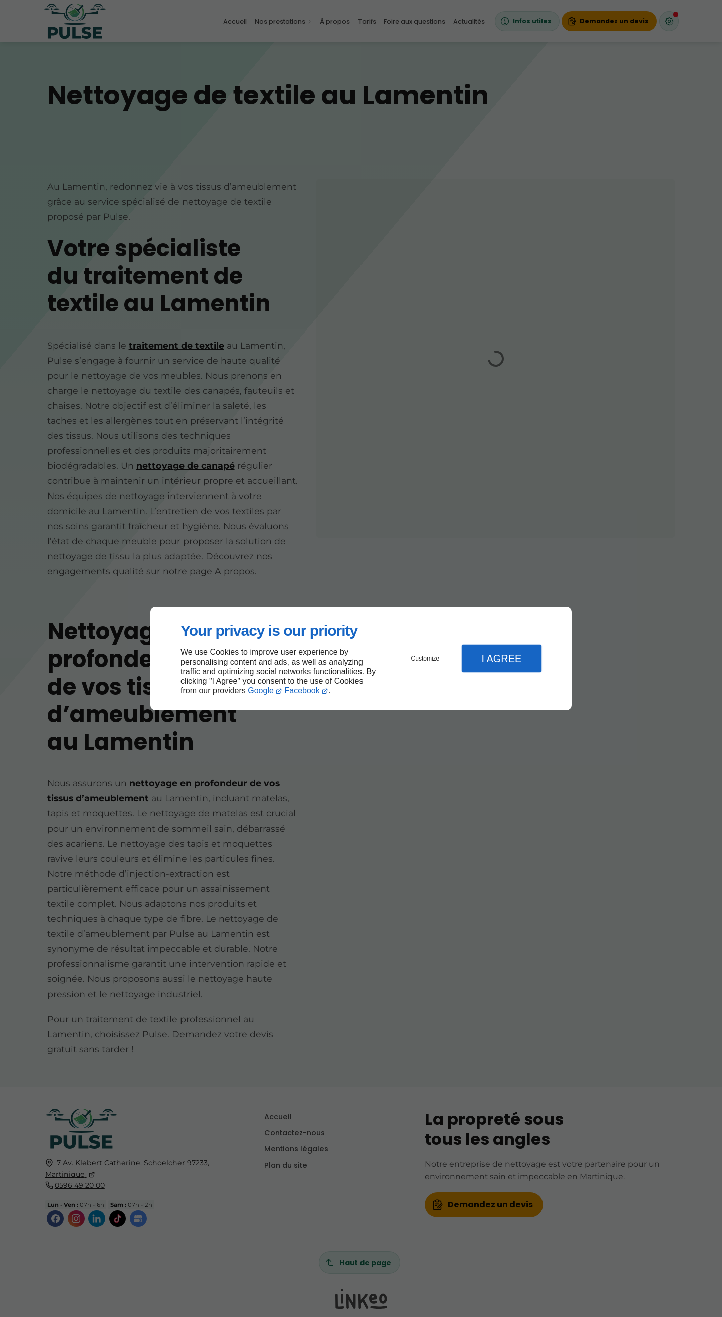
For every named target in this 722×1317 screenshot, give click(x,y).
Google (261, 690)
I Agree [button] (501, 658)
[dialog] (361, 659)
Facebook (302, 690)
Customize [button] (425, 658)
